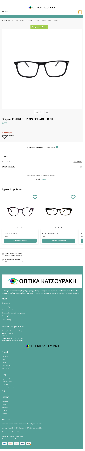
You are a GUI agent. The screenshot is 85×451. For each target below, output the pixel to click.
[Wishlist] (35, 197)
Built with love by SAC (9, 439)
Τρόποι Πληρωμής (8, 307)
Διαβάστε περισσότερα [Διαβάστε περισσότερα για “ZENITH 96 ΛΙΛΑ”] (20, 240)
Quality (4, 362)
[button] (80, 12)
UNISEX (29, 20)
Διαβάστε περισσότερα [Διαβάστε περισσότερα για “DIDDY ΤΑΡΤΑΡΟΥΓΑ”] (58, 240)
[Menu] (5, 11)
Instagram (5, 407)
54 (81, 167)
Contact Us (5, 385)
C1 (81, 156)
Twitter (4, 404)
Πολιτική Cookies (7, 316)
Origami (43, 179)
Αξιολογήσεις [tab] (52, 147)
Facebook (5, 401)
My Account (6, 379)
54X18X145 (77, 162)
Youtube (4, 413)
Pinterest (4, 410)
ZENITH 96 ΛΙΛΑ (10, 233)
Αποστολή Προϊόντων (9, 310)
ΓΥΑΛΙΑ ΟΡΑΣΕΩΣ (18, 20)
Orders (4, 359)
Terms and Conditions (9, 388)
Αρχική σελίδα (6, 20)
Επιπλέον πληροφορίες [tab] (34, 147)
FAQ (3, 391)
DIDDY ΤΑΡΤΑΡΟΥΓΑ (50, 233)
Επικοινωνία (6, 303)
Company (5, 356)
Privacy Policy (6, 365)
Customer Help (7, 382)
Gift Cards (5, 368)
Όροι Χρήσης (6, 320)
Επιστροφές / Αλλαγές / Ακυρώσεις (13, 313)
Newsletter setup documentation (11, 432)
